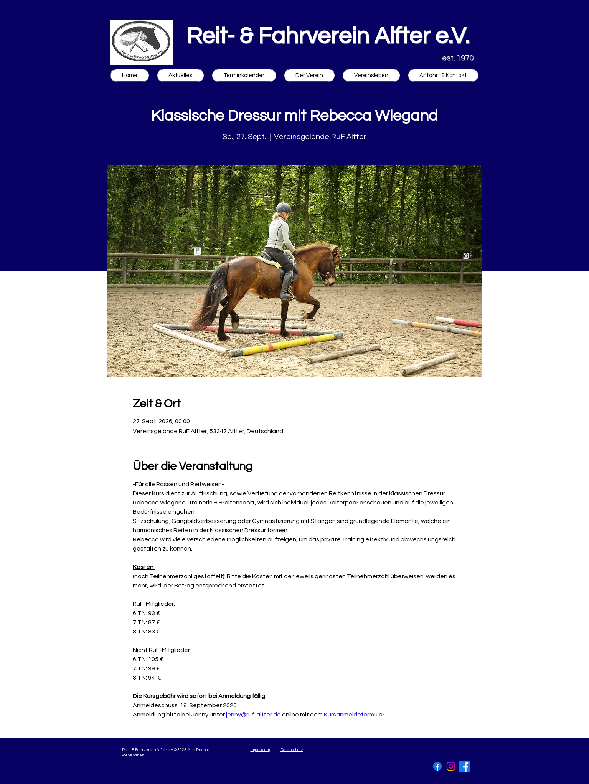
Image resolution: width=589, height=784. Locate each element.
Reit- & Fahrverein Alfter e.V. (327, 36)
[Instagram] (451, 766)
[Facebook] (437, 766)
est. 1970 (458, 58)
